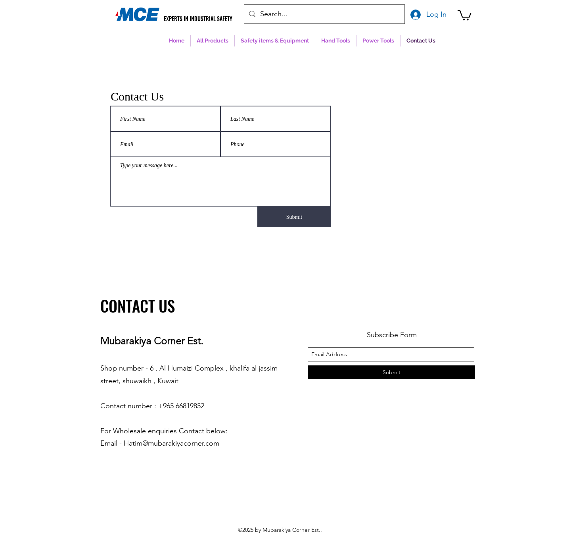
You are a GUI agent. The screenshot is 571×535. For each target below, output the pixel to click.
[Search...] (324, 14)
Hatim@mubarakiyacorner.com (171, 443)
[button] (464, 14)
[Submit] (294, 217)
